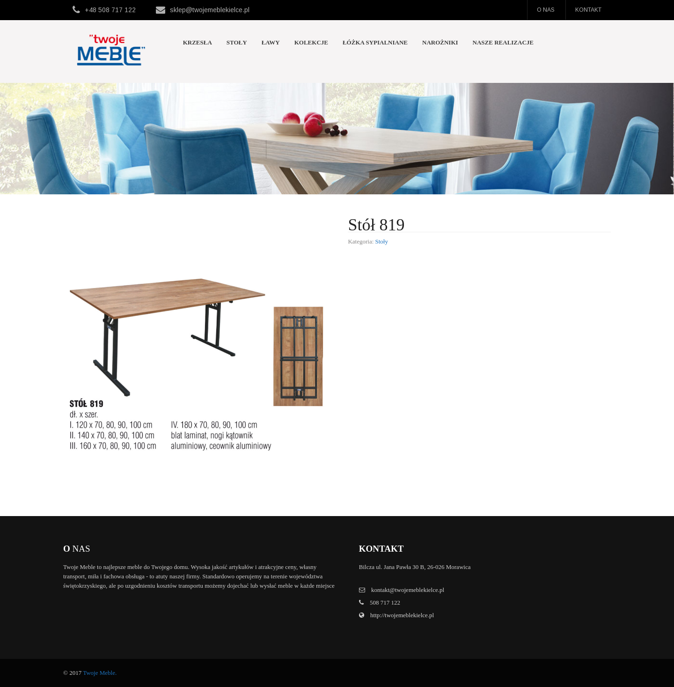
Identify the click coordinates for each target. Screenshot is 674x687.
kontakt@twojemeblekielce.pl (407, 589)
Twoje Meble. (100, 672)
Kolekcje (311, 42)
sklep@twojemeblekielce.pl (209, 10)
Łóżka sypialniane (375, 42)
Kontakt (588, 10)
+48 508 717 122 (110, 10)
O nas (546, 10)
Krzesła (197, 42)
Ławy (271, 42)
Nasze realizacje (503, 42)
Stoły (237, 42)
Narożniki (440, 42)
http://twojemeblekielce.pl (401, 615)
